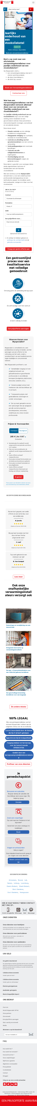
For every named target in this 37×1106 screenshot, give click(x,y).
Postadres (8, 203)
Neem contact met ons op (18, 860)
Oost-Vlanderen (12, 892)
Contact (8, 195)
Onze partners (7, 1013)
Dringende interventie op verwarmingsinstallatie (14, 648)
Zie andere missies (18, 706)
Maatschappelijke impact (11, 994)
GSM (6, 211)
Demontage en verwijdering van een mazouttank (18, 625)
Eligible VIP (17, 47)
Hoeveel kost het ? (8, 1055)
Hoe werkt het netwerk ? (10, 1052)
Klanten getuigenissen (10, 986)
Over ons (5, 1007)
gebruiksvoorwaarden (14, 242)
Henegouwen (24, 892)
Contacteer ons (18, 93)
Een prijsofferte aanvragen (18, 328)
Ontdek (18, 802)
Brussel (20, 880)
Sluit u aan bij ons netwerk (10, 1022)
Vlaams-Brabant (12, 886)
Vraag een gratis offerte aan (18, 249)
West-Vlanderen (17, 889)
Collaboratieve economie (11, 973)
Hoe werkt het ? (8, 1049)
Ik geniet (18, 477)
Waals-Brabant (24, 886)
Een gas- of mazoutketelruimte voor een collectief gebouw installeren (18, 671)
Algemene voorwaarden (10, 1064)
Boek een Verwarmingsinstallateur (18, 87)
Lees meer (18, 577)
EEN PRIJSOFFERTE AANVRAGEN (19, 1101)
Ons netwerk (6, 1016)
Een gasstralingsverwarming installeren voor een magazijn (16, 693)
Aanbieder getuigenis (10, 990)
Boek (18, 832)
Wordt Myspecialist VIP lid (10, 1010)
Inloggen (5, 1076)
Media (5, 1025)
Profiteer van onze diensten (18, 764)
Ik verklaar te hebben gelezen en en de (17, 240)
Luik (25, 880)
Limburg (16, 883)
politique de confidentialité (16, 240)
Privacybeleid (7, 1067)
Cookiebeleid (7, 1070)
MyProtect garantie (9, 1061)
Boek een (17, 53)
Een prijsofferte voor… (13, 219)
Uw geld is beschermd (10, 961)
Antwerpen (12, 880)
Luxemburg (24, 883)
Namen (9, 883)
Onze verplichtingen (9, 1058)
